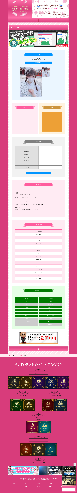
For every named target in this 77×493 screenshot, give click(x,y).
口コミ (26, 488)
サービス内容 (34, 20)
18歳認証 (14, 483)
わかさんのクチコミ (52, 121)
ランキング (57, 20)
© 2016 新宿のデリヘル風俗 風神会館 (38, 492)
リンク (13, 486)
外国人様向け (26, 484)
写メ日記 (51, 486)
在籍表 (27, 20)
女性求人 (26, 486)
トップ (11, 20)
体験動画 (65, 20)
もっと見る (38, 173)
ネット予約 (14, 488)
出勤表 (19, 20)
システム (42, 20)
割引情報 (50, 20)
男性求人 (38, 486)
